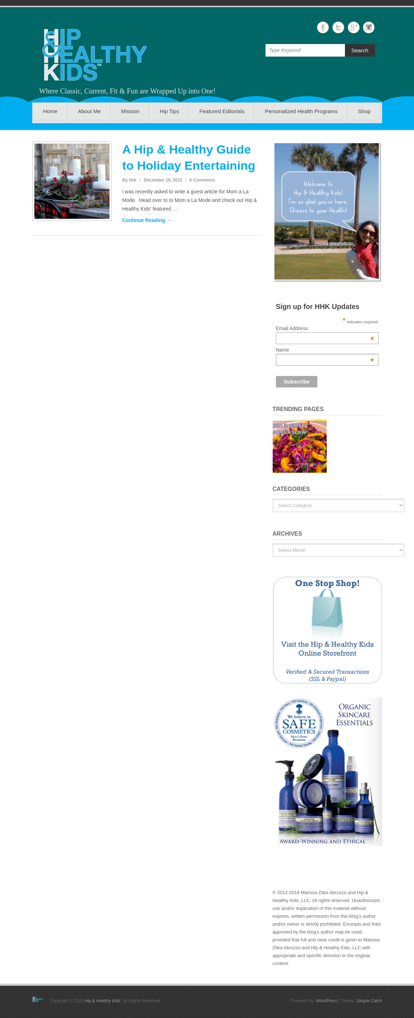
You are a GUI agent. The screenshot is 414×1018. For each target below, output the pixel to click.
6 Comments (202, 180)
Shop (364, 111)
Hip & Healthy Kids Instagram (369, 27)
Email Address (325, 328)
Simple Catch (369, 1000)
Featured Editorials (221, 111)
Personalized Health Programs (301, 111)
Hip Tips (169, 111)
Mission (130, 111)
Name (325, 350)
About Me (89, 111)
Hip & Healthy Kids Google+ (354, 27)
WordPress (326, 1000)
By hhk (129, 180)
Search (360, 50)
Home (50, 111)
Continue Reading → (147, 220)
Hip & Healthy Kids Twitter (338, 27)
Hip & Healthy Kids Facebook (323, 27)
